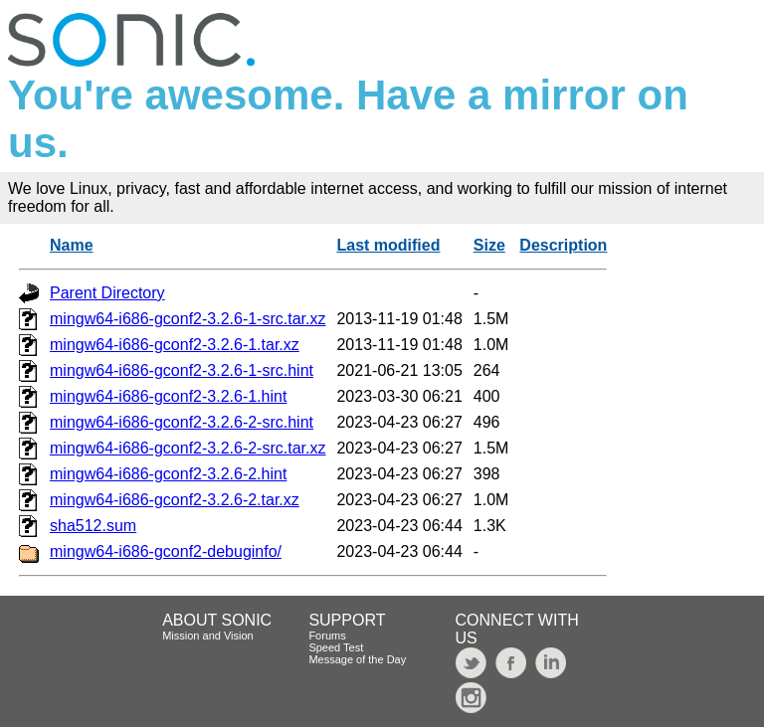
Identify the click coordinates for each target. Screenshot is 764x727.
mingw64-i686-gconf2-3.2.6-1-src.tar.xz (187, 318)
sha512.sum (93, 525)
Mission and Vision (208, 635)
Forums (326, 635)
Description (563, 245)
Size (489, 245)
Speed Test (335, 647)
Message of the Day (357, 659)
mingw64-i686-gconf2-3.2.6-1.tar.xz (174, 344)
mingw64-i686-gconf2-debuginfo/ (166, 551)
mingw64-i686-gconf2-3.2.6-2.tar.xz (174, 499)
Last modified (388, 245)
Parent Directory (107, 292)
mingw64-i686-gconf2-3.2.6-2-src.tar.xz (187, 448)
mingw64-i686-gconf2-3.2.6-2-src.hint (181, 422)
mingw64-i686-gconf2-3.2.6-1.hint (168, 396)
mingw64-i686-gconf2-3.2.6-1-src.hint (181, 370)
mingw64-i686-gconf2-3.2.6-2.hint (168, 473)
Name (72, 245)
